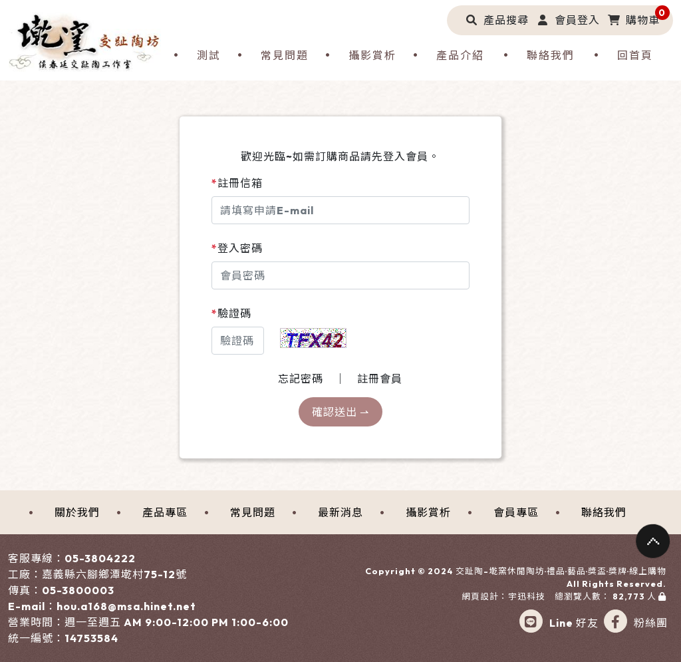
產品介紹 (460, 55)
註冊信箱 (237, 183)
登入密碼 (237, 248)
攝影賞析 (372, 55)
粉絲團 (636, 622)
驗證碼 (231, 313)
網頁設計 (480, 596)
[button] (494, 20)
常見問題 (285, 55)
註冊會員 (379, 378)
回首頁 (635, 55)
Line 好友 (559, 622)
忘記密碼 (300, 378)
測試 (209, 55)
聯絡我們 (551, 55)
